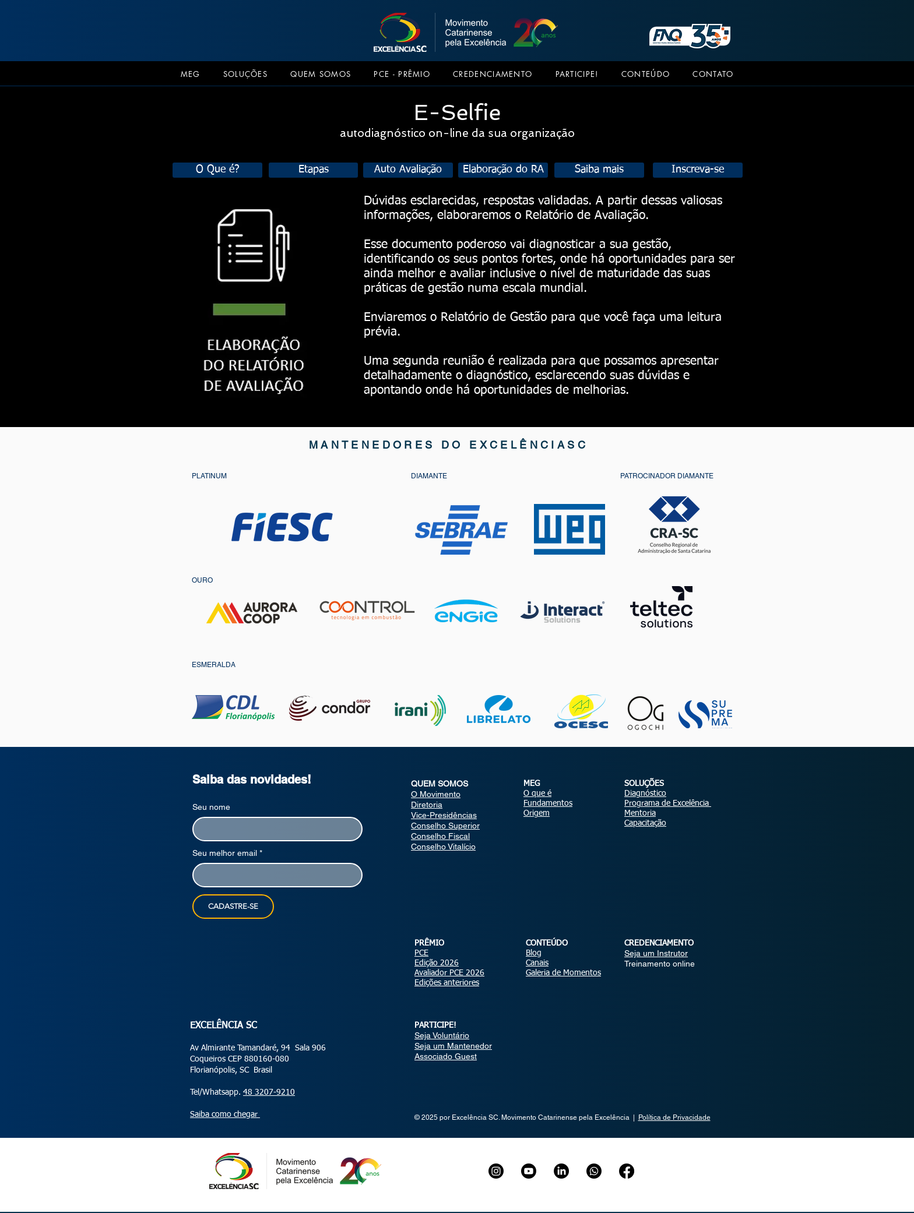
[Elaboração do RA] (503, 170)
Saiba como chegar (225, 1114)
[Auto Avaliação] (408, 170)
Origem (536, 813)
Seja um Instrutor (656, 953)
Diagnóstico (645, 793)
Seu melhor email (227, 853)
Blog (534, 953)
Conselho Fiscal (440, 836)
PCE (421, 953)
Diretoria (426, 804)
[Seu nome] (274, 829)
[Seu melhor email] (274, 875)
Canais (537, 963)
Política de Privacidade (674, 1117)
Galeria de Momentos (563, 973)
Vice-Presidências (444, 815)
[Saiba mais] (599, 170)
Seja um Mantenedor (453, 1045)
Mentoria (640, 813)
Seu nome (211, 807)
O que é (537, 793)
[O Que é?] (217, 170)
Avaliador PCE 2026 (449, 973)
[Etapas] (313, 170)
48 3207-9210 (269, 1092)
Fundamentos (547, 803)
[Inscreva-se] (698, 170)
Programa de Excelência (667, 803)
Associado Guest (445, 1056)
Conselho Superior (445, 825)
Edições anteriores (446, 983)
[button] (190, 74)
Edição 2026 (436, 963)
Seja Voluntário (441, 1035)
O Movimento (435, 794)
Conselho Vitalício (443, 846)
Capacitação (645, 823)
